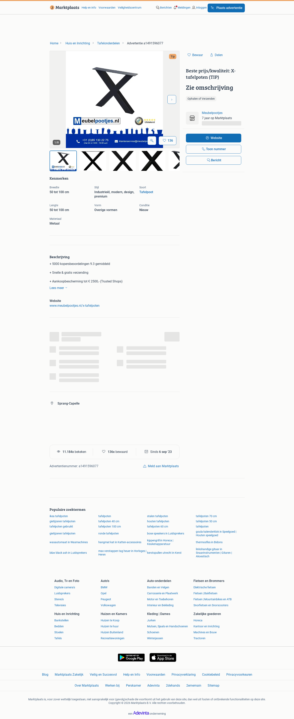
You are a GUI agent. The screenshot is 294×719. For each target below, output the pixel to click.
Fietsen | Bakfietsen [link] (205, 593)
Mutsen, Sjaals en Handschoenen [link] (167, 626)
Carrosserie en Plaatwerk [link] (162, 593)
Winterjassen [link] (155, 638)
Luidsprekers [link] (62, 593)
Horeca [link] (197, 620)
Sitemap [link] (213, 685)
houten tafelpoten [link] (158, 521)
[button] (181, 7)
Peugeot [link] (106, 599)
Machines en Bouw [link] (205, 632)
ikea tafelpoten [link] (59, 516)
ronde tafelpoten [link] (108, 533)
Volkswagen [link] (108, 605)
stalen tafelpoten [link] (157, 516)
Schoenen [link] (153, 632)
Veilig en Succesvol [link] (103, 674)
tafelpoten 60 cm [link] (157, 526)
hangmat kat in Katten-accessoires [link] (119, 542)
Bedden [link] (59, 626)
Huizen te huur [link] (110, 626)
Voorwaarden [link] (107, 7)
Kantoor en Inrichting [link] (206, 626)
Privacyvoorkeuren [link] (239, 674)
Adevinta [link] (153, 685)
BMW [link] (104, 587)
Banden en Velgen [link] (158, 587)
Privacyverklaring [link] (184, 674)
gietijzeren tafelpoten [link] (62, 521)
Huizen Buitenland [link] (112, 632)
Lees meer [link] (59, 287)
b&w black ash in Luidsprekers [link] (68, 552)
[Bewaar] (167, 140)
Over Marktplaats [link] (87, 685)
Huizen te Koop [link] (110, 620)
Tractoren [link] (199, 638)
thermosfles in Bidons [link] (209, 542)
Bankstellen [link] (61, 620)
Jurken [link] (151, 620)
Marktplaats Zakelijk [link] (69, 674)
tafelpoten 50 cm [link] (206, 521)
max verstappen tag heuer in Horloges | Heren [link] (122, 552)
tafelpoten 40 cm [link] (108, 521)
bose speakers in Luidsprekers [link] (165, 533)
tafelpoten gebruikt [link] (61, 526)
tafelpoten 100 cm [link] (109, 526)
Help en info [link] (89, 7)
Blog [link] (45, 674)
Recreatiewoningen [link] (112, 638)
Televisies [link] (60, 605)
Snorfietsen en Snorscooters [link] (210, 605)
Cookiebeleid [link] (211, 674)
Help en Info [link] (131, 674)
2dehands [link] (173, 685)
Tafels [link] (58, 638)
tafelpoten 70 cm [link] (206, 516)
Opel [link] (103, 593)
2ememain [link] (193, 685)
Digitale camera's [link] (64, 587)
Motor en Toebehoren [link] (160, 599)
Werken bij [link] (112, 685)
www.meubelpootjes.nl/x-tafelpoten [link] (75, 305)
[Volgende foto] (171, 99)
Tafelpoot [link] (146, 192)
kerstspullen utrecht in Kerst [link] (164, 552)
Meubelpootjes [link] (212, 113)
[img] (63, 161)
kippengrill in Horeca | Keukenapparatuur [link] (160, 542)
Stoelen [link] (58, 632)
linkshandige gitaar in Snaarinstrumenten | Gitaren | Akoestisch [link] (214, 553)
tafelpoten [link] (104, 516)
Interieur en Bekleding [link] (160, 605)
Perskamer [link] (133, 685)
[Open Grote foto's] (151, 140)
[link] (63, 7)
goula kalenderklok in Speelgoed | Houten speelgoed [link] (216, 533)
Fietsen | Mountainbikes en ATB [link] (212, 599)
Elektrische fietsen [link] (204, 587)
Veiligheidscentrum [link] (129, 7)
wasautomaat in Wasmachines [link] (69, 542)
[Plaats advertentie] (226, 8)
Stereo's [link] (59, 599)
